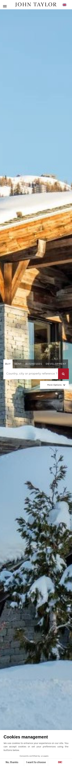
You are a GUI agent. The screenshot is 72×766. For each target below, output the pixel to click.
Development (56, 363)
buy (8, 363)
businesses (33, 363)
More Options (54, 385)
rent (18, 363)
